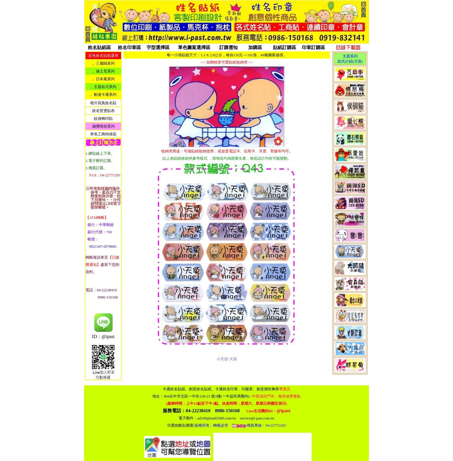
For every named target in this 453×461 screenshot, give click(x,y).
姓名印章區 (129, 47)
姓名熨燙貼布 (103, 111)
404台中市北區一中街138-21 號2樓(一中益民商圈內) (232, 396)
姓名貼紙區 (99, 47)
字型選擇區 (158, 47)
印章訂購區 (313, 47)
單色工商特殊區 (103, 134)
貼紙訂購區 (284, 47)
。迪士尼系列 (103, 71)
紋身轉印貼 (103, 118)
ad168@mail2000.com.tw (216, 418)
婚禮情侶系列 (103, 126)
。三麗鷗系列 (103, 63)
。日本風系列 (103, 79)
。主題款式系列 (103, 87)
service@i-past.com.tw (257, 418)
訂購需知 (228, 47)
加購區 (255, 47)
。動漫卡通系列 (103, 94)
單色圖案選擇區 (194, 47)
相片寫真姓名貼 (103, 103)
